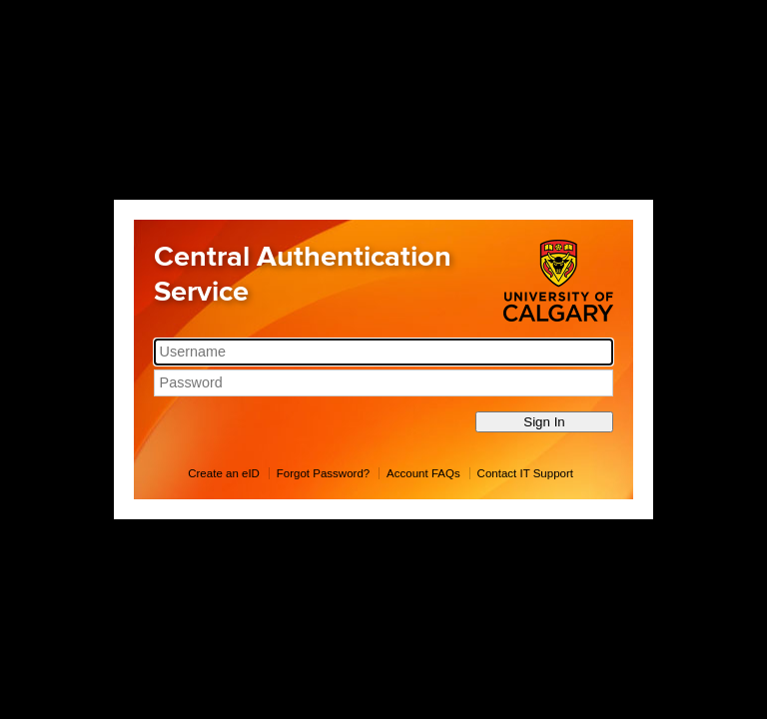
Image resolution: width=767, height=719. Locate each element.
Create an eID (224, 473)
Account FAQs (423, 473)
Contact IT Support (525, 473)
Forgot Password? (323, 473)
